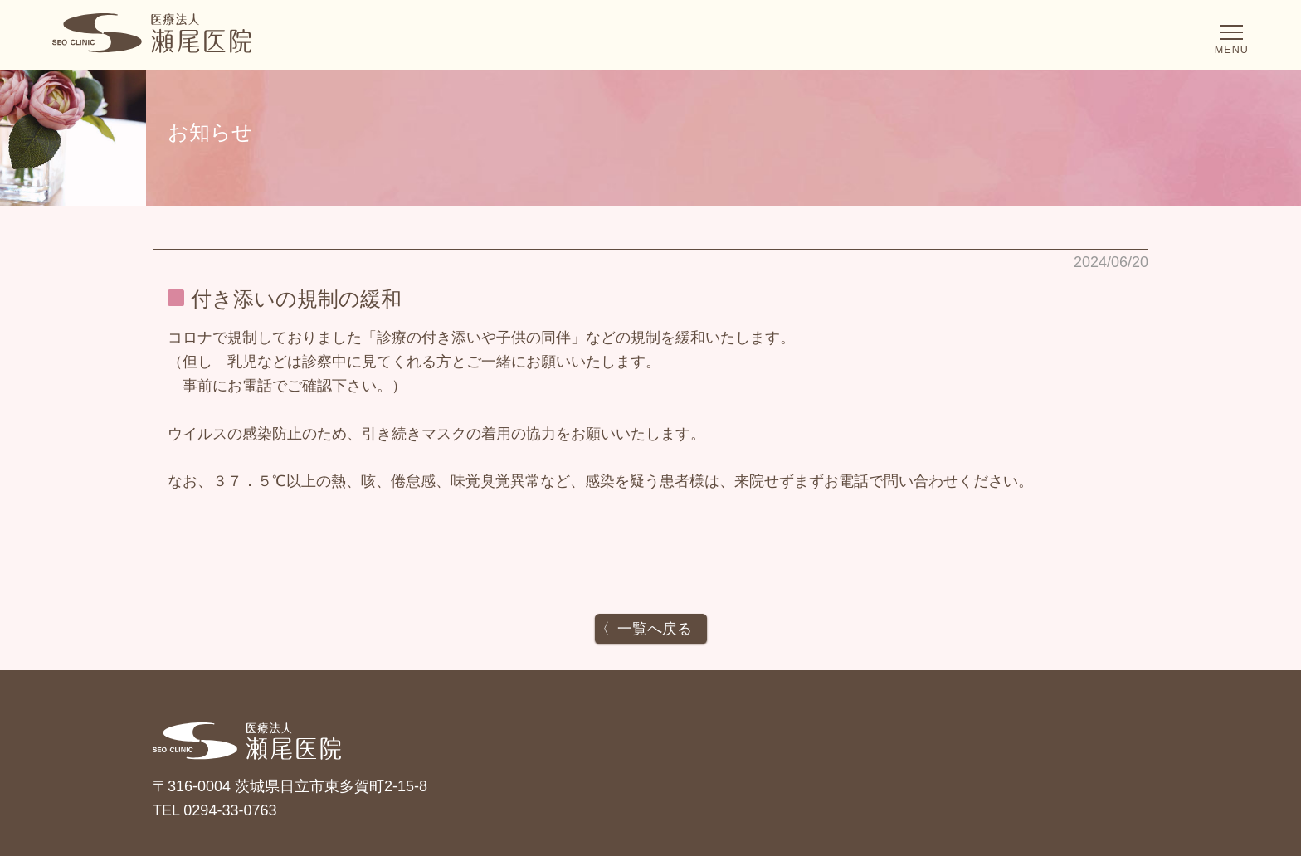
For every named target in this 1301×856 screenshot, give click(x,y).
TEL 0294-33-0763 (214, 810)
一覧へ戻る (654, 628)
